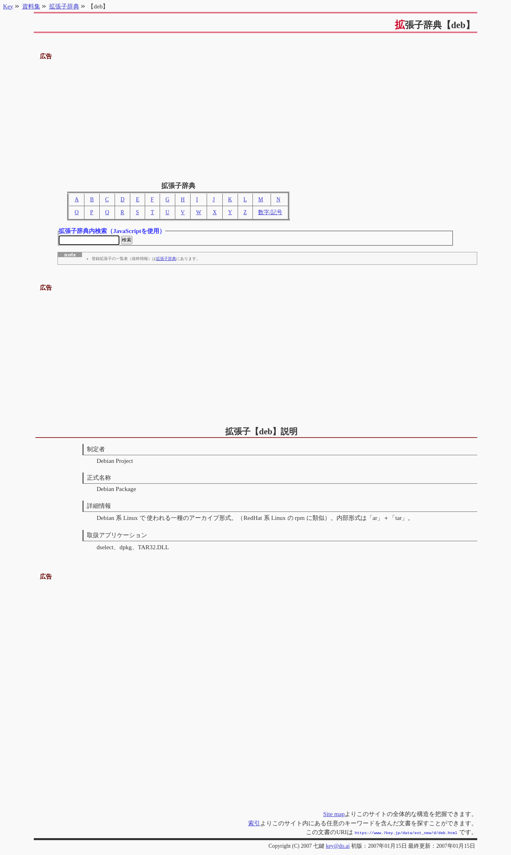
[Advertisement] (256, 117)
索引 (254, 823)
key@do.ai (337, 846)
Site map (334, 814)
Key (8, 6)
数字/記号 (270, 212)
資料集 (31, 6)
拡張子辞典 (166, 260)
